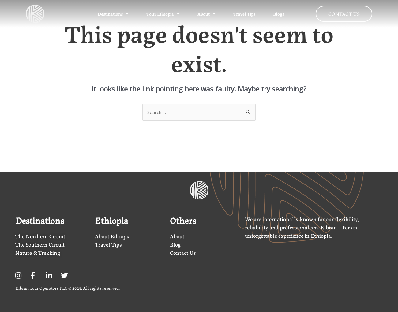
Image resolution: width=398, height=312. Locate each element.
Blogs (277, 13)
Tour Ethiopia (162, 13)
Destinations (112, 13)
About (206, 13)
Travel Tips (243, 13)
